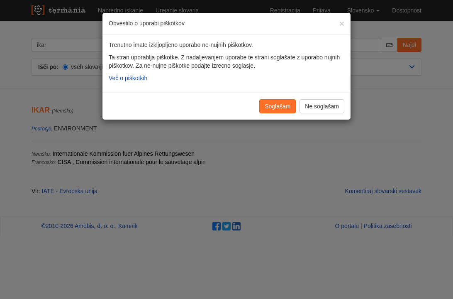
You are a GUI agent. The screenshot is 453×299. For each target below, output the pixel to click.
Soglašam (277, 106)
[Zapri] (341, 23)
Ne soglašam (322, 106)
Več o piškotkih (128, 78)
